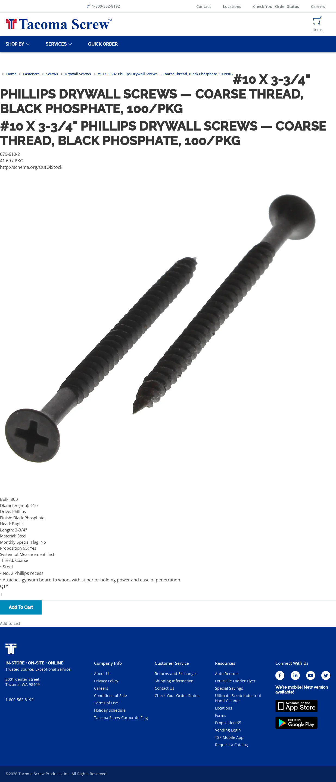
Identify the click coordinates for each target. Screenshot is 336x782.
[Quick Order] (102, 44)
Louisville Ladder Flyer (235, 680)
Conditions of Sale (110, 695)
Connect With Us (291, 663)
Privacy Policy (106, 680)
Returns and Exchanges (176, 673)
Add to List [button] (10, 623)
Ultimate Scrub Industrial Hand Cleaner (238, 698)
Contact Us (164, 688)
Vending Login (228, 730)
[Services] (55, 44)
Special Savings (229, 688)
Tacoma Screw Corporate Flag (121, 717)
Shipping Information (174, 680)
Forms (220, 715)
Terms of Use (106, 702)
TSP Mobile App (229, 737)
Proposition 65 (228, 722)
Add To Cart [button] (21, 607)
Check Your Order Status (276, 6)
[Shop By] (14, 44)
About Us (102, 673)
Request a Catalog (231, 744)
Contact (203, 6)
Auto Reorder (227, 673)
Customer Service (172, 663)
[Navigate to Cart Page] (318, 24)
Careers (318, 6)
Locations (232, 6)
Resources (225, 663)
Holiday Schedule (110, 710)
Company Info (108, 663)
